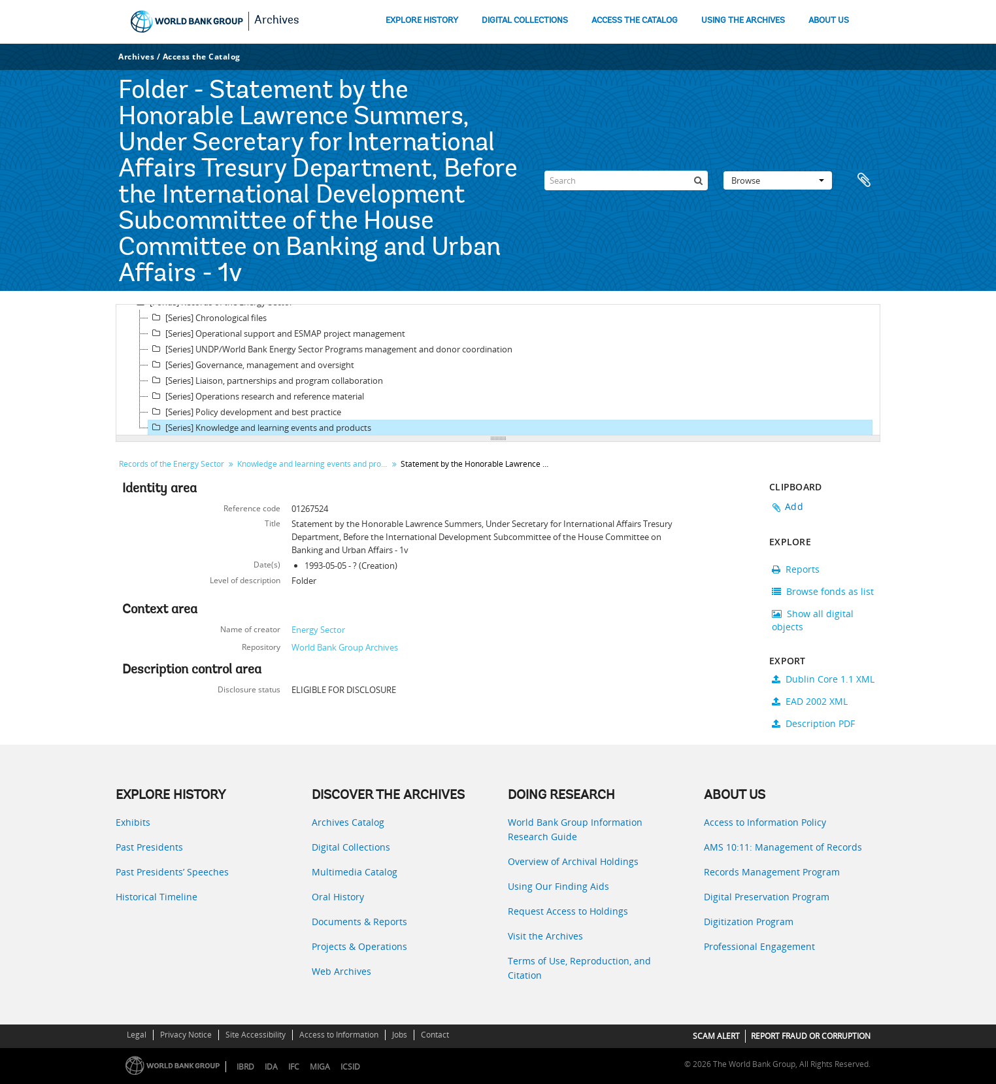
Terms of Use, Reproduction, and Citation (579, 968)
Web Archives (341, 971)
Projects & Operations (359, 946)
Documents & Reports (359, 921)
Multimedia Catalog (354, 872)
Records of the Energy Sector (171, 463)
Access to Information (338, 1034)
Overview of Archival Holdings (573, 861)
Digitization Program (748, 921)
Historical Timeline (156, 896)
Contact (435, 1034)
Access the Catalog (202, 56)
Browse (777, 180)
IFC (293, 1066)
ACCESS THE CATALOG (634, 20)
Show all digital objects (813, 620)
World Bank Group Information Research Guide (575, 829)
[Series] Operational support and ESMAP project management (276, 333)
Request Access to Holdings (568, 911)
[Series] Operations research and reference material (256, 396)
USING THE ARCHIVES (743, 20)
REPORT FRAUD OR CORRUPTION (811, 1036)
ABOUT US (828, 20)
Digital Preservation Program (766, 896)
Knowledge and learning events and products (314, 463)
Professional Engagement (759, 946)
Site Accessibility (255, 1034)
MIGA (320, 1066)
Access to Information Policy (765, 822)
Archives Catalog (348, 822)
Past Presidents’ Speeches (172, 872)
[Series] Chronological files (207, 318)
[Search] (626, 180)
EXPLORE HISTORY (422, 20)
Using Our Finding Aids (558, 886)
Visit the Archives (545, 936)
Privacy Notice (186, 1034)
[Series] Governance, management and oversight (251, 365)
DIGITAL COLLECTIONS (525, 20)
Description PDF (813, 723)
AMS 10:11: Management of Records (783, 847)
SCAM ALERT (716, 1036)
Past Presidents (149, 847)
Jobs (399, 1034)
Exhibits (133, 822)
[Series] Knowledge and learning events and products (259, 427)
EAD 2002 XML (810, 701)
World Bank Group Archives (344, 647)
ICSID (350, 1066)
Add (794, 506)
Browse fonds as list (823, 591)
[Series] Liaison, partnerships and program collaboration (265, 380)
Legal (136, 1034)
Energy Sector (318, 629)
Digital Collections (351, 847)
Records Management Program (772, 872)
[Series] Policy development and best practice (244, 412)
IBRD (245, 1066)
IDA (271, 1066)
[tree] (498, 370)
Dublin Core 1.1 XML (823, 679)
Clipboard (864, 180)
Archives (276, 21)
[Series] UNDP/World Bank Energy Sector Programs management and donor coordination (330, 349)
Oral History (338, 896)
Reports (796, 569)
